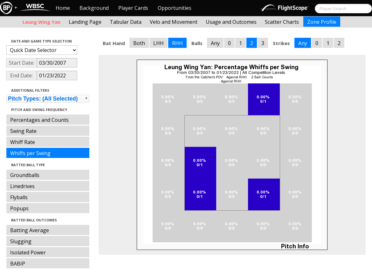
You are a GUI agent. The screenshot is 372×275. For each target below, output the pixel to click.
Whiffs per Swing (30, 153)
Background (94, 7)
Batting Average (29, 230)
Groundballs (24, 175)
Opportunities (174, 7)
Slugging (20, 241)
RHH (177, 43)
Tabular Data (125, 21)
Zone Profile (321, 21)
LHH (158, 43)
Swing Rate (23, 131)
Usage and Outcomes (231, 21)
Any (215, 43)
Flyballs (19, 197)
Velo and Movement (173, 21)
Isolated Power (28, 252)
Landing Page (85, 21)
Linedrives (22, 186)
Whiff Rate (22, 142)
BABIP (17, 263)
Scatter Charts (282, 21)
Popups (19, 208)
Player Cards (133, 7)
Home (63, 7)
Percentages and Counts (39, 119)
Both (139, 43)
